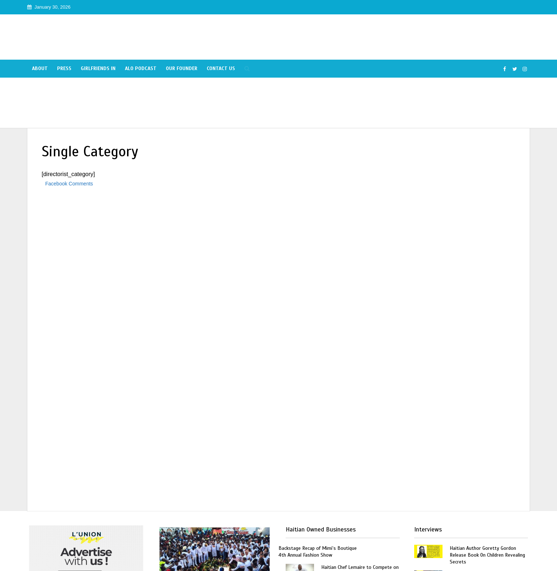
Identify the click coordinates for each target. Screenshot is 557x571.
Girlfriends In (98, 68)
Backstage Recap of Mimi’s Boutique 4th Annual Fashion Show (317, 551)
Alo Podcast (140, 68)
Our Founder (181, 68)
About (40, 68)
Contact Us (221, 68)
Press (64, 68)
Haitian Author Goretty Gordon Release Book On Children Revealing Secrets (487, 555)
